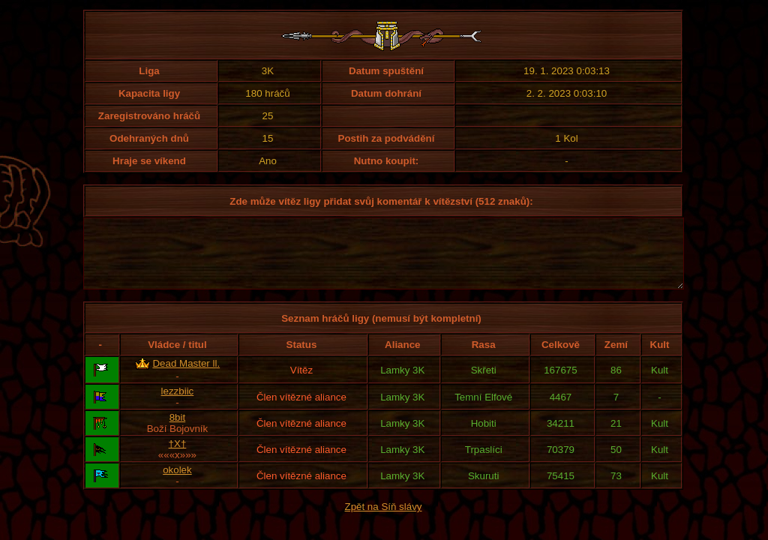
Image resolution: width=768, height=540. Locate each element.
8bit (178, 430)
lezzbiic (177, 404)
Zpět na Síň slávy (383, 520)
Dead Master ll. (186, 376)
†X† (178, 457)
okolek (177, 483)
